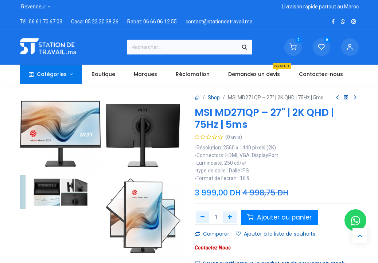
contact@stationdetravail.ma (219, 21)
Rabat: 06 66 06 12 (148, 21)
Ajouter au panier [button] (279, 217)
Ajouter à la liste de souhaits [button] (275, 233)
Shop (214, 97)
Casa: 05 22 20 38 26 (94, 21)
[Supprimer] (203, 217)
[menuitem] (103, 74)
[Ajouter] (230, 217)
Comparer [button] (212, 233)
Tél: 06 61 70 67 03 (41, 21)
